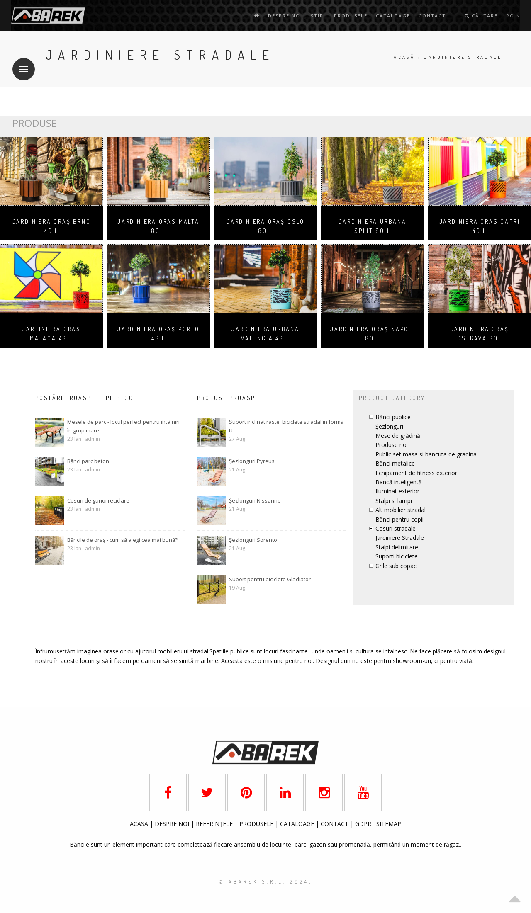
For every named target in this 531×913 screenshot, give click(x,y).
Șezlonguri (389, 426)
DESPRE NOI (172, 824)
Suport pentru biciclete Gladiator (270, 579)
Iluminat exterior (397, 491)
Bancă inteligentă (398, 482)
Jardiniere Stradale (399, 537)
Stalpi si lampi (393, 501)
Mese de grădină (397, 436)
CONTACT (335, 824)
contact (432, 15)
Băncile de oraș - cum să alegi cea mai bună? (122, 540)
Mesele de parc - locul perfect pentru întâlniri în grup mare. (123, 426)
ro (513, 15)
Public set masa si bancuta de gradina (426, 454)
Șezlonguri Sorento (253, 540)
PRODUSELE (257, 824)
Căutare (481, 15)
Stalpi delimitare (396, 547)
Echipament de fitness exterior (416, 473)
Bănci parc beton (88, 461)
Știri (318, 15)
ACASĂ (140, 824)
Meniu (20, 64)
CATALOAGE (298, 824)
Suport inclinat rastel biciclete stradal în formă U (286, 426)
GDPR (363, 824)
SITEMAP (388, 824)
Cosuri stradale (395, 528)
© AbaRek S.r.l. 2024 (264, 882)
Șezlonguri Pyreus (252, 461)
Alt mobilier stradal (400, 510)
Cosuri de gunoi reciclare (98, 500)
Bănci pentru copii (399, 519)
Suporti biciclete (396, 556)
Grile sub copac (396, 566)
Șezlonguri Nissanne (255, 500)
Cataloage (393, 15)
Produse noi (391, 445)
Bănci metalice (395, 463)
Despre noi (285, 15)
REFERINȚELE (215, 824)
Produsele (351, 15)
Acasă (404, 57)
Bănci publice (393, 417)
